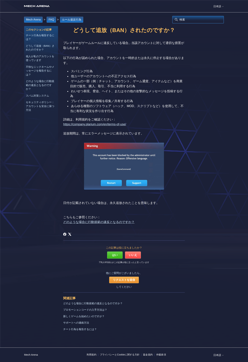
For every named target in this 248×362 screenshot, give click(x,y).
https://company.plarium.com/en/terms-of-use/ (94, 124)
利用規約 (91, 354)
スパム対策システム (37, 95)
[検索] (198, 19)
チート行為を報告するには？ (40, 37)
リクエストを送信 (124, 279)
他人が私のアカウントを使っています (40, 58)
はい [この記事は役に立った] (115, 255)
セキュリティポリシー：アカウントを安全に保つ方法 (40, 106)
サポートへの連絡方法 (76, 322)
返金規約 (148, 354)
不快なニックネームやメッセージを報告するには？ (40, 70)
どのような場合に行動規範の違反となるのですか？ (40, 85)
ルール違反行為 (71, 19)
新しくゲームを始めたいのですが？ (84, 316)
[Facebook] (64, 234)
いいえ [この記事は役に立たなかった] (133, 255)
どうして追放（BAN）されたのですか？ (40, 47)
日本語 (218, 6)
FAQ (51, 19)
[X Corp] (69, 234)
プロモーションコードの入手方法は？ (85, 309)
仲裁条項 (161, 354)
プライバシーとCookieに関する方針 (120, 354)
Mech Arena (33, 19)
